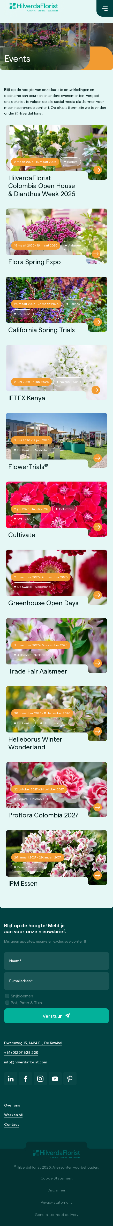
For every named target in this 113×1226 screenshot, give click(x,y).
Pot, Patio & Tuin (23, 1002)
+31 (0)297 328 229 (21, 1052)
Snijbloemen (19, 995)
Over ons (12, 1105)
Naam (15, 960)
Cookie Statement (57, 1178)
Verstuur (52, 1015)
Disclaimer (56, 1190)
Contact (11, 1124)
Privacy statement (56, 1202)
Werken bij (13, 1114)
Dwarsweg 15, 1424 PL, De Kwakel (33, 1043)
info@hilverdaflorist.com (25, 1062)
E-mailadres (21, 980)
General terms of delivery (56, 1214)
